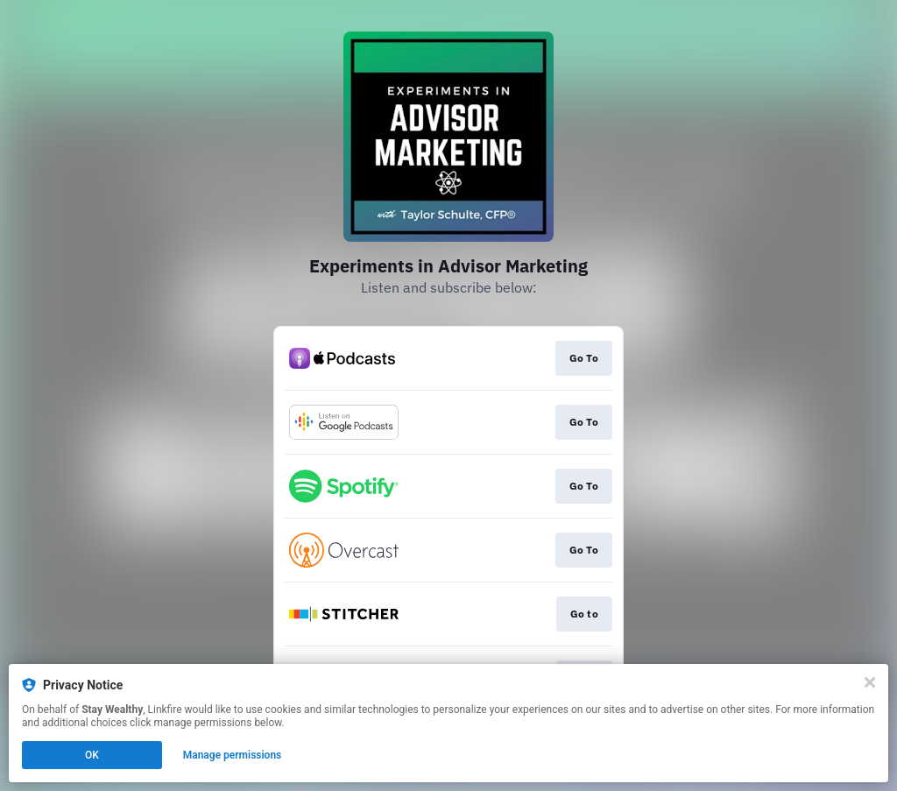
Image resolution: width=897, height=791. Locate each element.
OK (92, 755)
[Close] (870, 682)
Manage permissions (232, 755)
